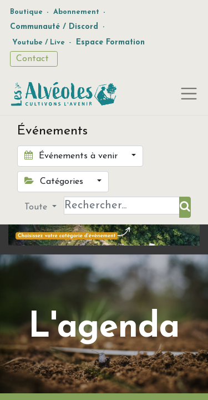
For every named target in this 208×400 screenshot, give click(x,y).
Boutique (26, 12)
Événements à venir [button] (72, 156)
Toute (37, 207)
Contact (33, 58)
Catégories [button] (55, 181)
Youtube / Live (38, 42)
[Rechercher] (185, 207)
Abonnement (76, 12)
